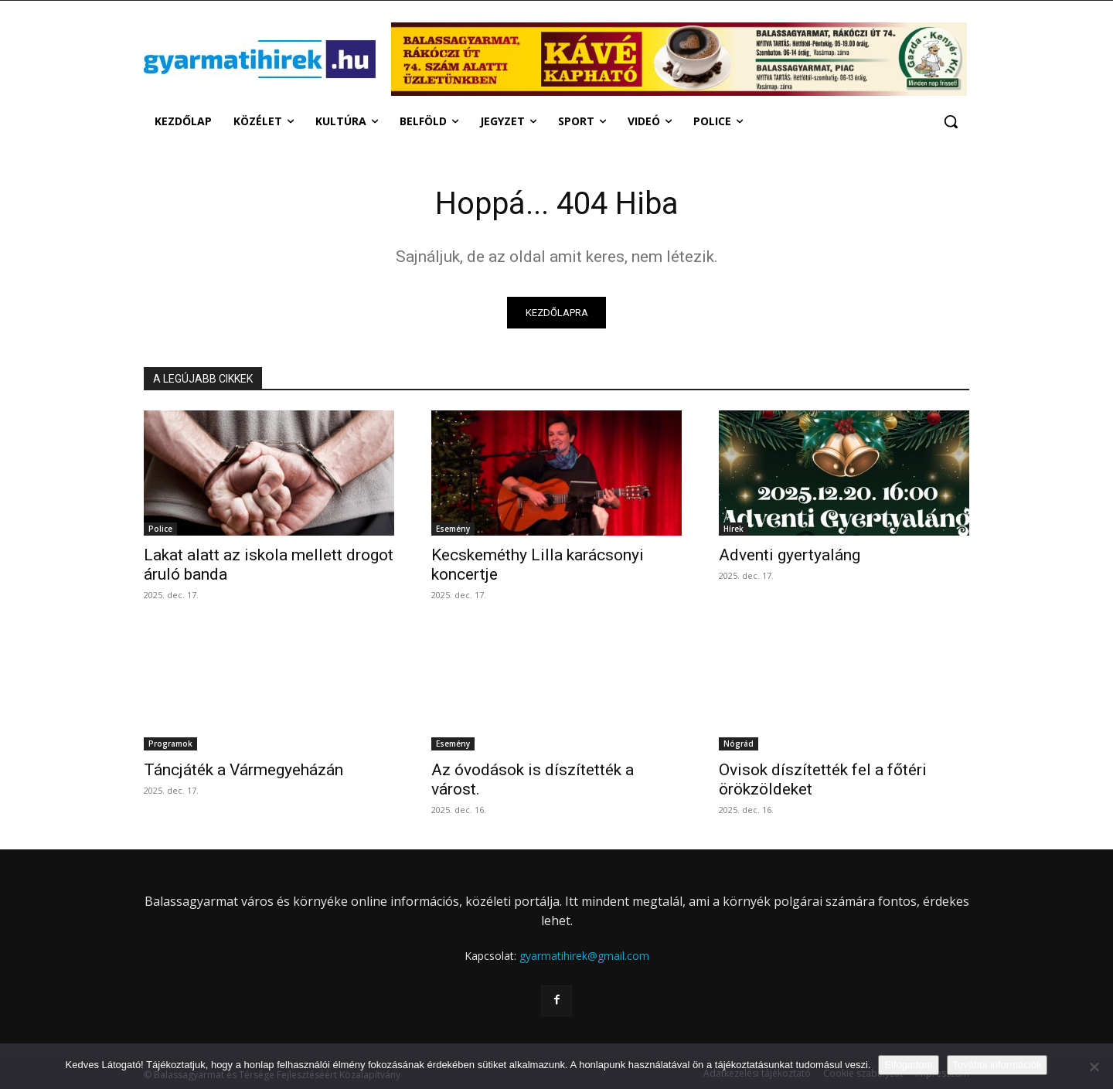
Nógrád (738, 744)
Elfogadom (908, 1064)
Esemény (453, 529)
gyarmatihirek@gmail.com (584, 956)
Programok (170, 744)
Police (160, 529)
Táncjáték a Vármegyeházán (243, 770)
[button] (950, 121)
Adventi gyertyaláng (789, 555)
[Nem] (1093, 1066)
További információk (997, 1064)
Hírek (733, 529)
